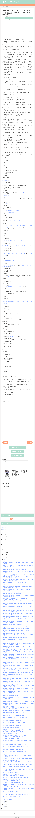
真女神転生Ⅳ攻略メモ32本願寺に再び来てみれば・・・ (14, 639)
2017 (3, 541)
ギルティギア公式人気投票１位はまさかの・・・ (12, 727)
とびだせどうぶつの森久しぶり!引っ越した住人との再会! (14, 744)
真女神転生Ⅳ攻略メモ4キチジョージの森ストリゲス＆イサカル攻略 (16, 710)
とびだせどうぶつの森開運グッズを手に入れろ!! (12, 780)
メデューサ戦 (5, 203)
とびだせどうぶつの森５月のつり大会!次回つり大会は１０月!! (15, 746)
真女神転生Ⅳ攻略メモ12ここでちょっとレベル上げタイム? (14, 693)
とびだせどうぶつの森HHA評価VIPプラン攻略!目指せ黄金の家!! (15, 777)
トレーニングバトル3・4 (20, 253)
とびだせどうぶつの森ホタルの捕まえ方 (11, 774)
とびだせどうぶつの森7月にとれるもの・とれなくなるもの (14, 731)
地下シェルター (5, 245)
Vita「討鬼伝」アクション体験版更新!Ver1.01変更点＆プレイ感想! (16, 766)
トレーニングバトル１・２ (15, 225)
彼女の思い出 (21, 240)
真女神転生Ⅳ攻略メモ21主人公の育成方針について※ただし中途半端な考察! (18, 670)
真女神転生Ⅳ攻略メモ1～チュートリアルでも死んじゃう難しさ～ (16, 717)
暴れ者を (4, 198)
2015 (3, 544)
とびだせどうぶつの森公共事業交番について (12, 791)
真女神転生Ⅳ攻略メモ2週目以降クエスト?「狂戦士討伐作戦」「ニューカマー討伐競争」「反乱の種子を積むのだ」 (18, 599)
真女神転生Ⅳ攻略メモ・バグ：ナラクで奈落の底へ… (13, 593)
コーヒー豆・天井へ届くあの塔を (9, 276)
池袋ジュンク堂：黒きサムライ (8, 260)
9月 (4, 554)
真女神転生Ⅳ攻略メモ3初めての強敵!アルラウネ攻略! (13, 712)
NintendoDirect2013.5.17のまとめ (10, 733)
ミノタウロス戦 (5, 195)
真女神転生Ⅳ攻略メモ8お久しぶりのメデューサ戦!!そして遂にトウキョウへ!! (18, 701)
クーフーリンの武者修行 (15, 245)
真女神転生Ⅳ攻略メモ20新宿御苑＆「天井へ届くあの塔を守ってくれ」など (18, 672)
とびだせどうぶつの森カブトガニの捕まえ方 (12, 725)
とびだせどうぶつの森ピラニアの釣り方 (11, 767)
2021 (3, 534)
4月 (4, 801)
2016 (3, 542)
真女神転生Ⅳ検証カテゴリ (17, 451)
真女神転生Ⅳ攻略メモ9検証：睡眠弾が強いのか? (13, 700)
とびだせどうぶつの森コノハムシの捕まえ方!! (12, 720)
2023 (3, 530)
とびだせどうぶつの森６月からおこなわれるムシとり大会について (16, 747)
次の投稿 (5, 442)
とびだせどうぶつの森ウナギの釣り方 (10, 772)
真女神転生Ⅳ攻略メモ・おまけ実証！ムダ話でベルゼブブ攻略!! (15, 567)
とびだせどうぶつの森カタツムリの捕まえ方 (12, 792)
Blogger (19, 813)
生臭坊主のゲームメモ (10, 2)
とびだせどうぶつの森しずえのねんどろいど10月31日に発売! (15, 735)
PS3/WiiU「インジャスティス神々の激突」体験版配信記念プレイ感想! (17, 718)
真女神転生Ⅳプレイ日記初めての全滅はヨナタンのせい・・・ (15, 715)
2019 (3, 537)
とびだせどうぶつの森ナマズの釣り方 (10, 786)
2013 (3, 547)
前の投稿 (30, 442)
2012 (3, 808)
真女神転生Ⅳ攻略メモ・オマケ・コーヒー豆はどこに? (14, 592)
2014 (3, 546)
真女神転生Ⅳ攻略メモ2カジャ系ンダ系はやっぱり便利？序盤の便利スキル (17, 713)
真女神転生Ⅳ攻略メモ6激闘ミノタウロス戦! (12, 706)
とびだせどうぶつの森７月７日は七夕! (10, 724)
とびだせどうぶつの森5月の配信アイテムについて (13, 796)
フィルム (4, 212)
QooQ (19, 817)
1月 (4, 806)
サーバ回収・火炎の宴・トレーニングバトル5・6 (12, 286)
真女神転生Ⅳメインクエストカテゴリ (17, 447)
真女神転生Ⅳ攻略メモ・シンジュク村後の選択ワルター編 (14, 582)
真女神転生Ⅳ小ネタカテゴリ (17, 455)
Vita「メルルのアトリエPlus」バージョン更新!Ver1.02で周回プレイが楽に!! (18, 764)
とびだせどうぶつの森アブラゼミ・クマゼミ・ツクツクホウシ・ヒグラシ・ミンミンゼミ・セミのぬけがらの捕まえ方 (18, 730)
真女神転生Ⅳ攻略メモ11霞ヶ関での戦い (11, 695)
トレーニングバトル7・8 (13, 336)
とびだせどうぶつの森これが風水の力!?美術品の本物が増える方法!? (16, 751)
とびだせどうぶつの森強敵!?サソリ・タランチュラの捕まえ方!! (15, 722)
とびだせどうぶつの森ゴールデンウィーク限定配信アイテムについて (16, 794)
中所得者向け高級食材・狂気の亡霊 (9, 240)
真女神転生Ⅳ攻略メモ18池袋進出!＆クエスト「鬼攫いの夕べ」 (15, 676)
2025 (3, 527)
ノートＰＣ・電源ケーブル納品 (14, 220)
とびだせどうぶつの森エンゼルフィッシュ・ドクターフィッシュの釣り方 (17, 758)
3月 (4, 802)
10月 (5, 552)
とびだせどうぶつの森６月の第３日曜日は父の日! (13, 749)
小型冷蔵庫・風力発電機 (7, 265)
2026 (3, 525)
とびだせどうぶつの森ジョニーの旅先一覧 (11, 779)
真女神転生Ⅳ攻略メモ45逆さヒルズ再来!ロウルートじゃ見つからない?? (17, 606)
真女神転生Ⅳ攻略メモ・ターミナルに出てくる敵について (14, 569)
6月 (4, 559)
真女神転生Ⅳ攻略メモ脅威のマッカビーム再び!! (12, 684)
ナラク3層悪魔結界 (6, 180)
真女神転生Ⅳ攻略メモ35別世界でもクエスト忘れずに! (14, 633)
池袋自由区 (4, 253)
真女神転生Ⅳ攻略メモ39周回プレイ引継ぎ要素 (12, 624)
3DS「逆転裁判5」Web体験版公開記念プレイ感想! (13, 736)
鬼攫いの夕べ (11, 253)
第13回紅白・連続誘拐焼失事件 (21, 301)
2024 (3, 529)
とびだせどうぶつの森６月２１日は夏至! (11, 738)
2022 (3, 532)
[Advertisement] (17, 28)
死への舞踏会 (23, 192)
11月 (5, 550)
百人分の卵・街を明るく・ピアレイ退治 (10, 210)
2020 (3, 536)
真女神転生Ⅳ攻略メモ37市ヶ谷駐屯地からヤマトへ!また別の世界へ (16, 628)
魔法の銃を (4, 301)
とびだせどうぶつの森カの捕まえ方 (10, 760)
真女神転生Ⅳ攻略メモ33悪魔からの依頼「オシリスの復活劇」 (15, 637)
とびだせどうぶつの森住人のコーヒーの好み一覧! (13, 782)
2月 (4, 804)
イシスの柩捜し (5, 225)
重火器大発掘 (11, 301)
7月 (4, 557)
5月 (4, 561)
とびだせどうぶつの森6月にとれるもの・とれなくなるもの (14, 775)
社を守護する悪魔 (24, 245)
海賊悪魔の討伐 (10, 212)
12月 (5, 549)
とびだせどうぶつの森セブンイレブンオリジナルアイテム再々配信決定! (17, 740)
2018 (3, 539)
